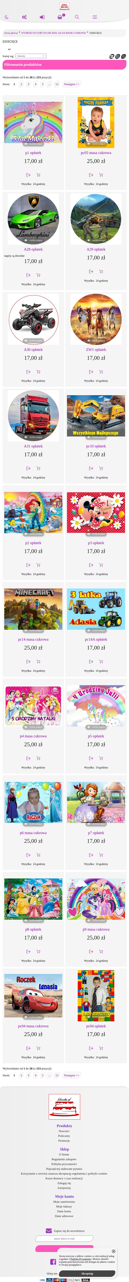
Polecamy (64, 1136)
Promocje (64, 1140)
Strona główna (11, 33)
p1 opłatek (33, 153)
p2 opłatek (33, 543)
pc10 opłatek (96, 446)
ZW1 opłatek (96, 349)
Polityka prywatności (64, 1164)
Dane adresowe (64, 1216)
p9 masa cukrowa (96, 929)
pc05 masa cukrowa (96, 153)
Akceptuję (87, 1273)
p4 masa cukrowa (33, 736)
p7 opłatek (96, 833)
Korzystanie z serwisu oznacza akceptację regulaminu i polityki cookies (64, 1173)
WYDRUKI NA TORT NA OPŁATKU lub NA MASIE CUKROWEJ (53, 33)
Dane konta (64, 1211)
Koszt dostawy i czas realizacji (64, 1178)
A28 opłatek (33, 249)
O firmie (64, 1154)
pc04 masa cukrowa (33, 1026)
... (49, 84)
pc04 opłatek (96, 1026)
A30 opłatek (33, 349)
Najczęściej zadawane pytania (64, 1168)
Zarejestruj (64, 1188)
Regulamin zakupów (64, 1159)
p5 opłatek (96, 736)
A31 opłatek (33, 446)
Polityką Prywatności (80, 1259)
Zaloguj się (64, 1183)
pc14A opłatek (96, 639)
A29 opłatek (96, 249)
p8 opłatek (33, 929)
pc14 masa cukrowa (33, 639)
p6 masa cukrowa (33, 833)
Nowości (64, 1131)
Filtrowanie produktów (23, 65)
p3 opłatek (96, 543)
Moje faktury (64, 1206)
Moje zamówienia (64, 1201)
